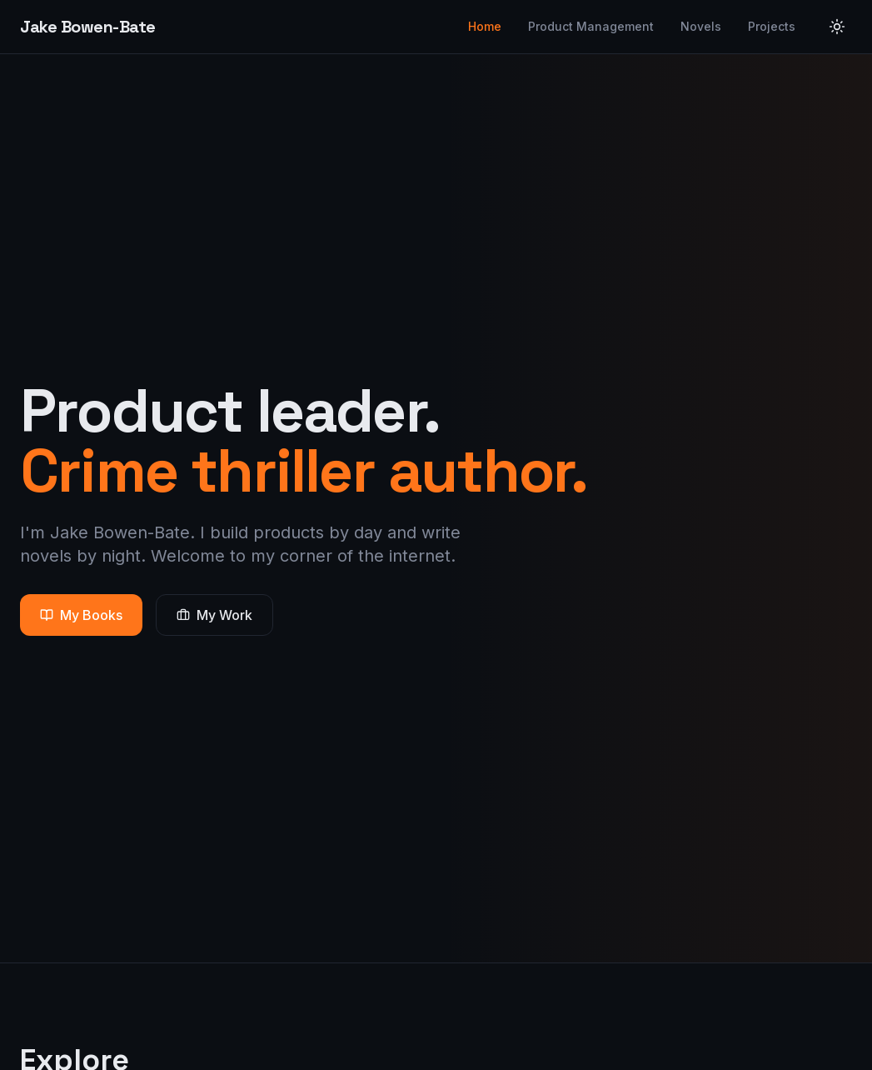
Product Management (591, 26)
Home (484, 26)
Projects (771, 26)
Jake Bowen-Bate (88, 27)
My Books (81, 615)
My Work (214, 615)
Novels (700, 26)
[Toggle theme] (837, 27)
